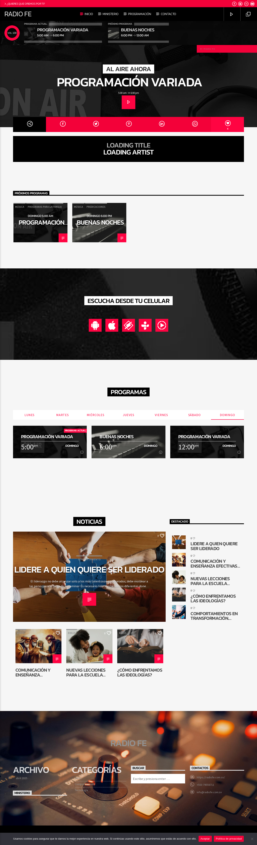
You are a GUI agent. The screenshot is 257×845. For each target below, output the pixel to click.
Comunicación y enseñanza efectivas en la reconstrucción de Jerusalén (36, 672)
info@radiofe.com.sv (209, 792)
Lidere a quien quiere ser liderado (89, 569)
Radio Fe (18, 14)
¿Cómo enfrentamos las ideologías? (139, 672)
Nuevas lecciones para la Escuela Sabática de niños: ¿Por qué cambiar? (87, 672)
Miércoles (95, 415)
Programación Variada (129, 81)
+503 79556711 (205, 785)
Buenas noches (100, 222)
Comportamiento (89, 559)
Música (19, 207)
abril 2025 (21, 778)
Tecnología (81, 790)
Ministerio (110, 13)
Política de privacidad (229, 838)
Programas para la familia (45, 207)
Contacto (168, 13)
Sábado (194, 415)
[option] (40, 222)
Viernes (161, 415)
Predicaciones (96, 207)
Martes (62, 415)
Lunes (29, 415)
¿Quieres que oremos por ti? (24, 3)
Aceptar (205, 838)
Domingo (227, 415)
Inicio (89, 13)
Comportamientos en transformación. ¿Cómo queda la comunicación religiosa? (214, 615)
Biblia (20, 633)
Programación (139, 13)
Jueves (128, 415)
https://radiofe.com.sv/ (211, 777)
